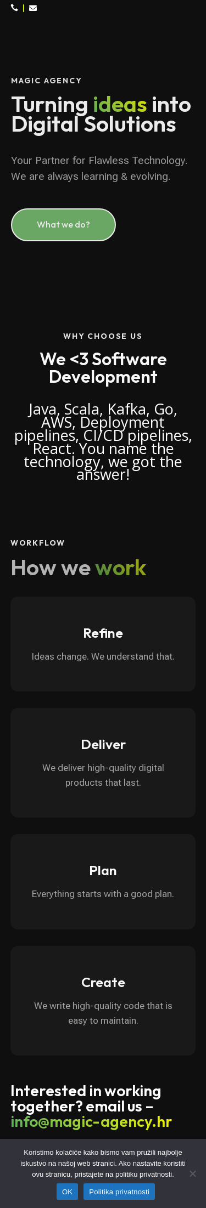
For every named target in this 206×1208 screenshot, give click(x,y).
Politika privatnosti (119, 1192)
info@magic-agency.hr (91, 1121)
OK (67, 1192)
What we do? (63, 224)
